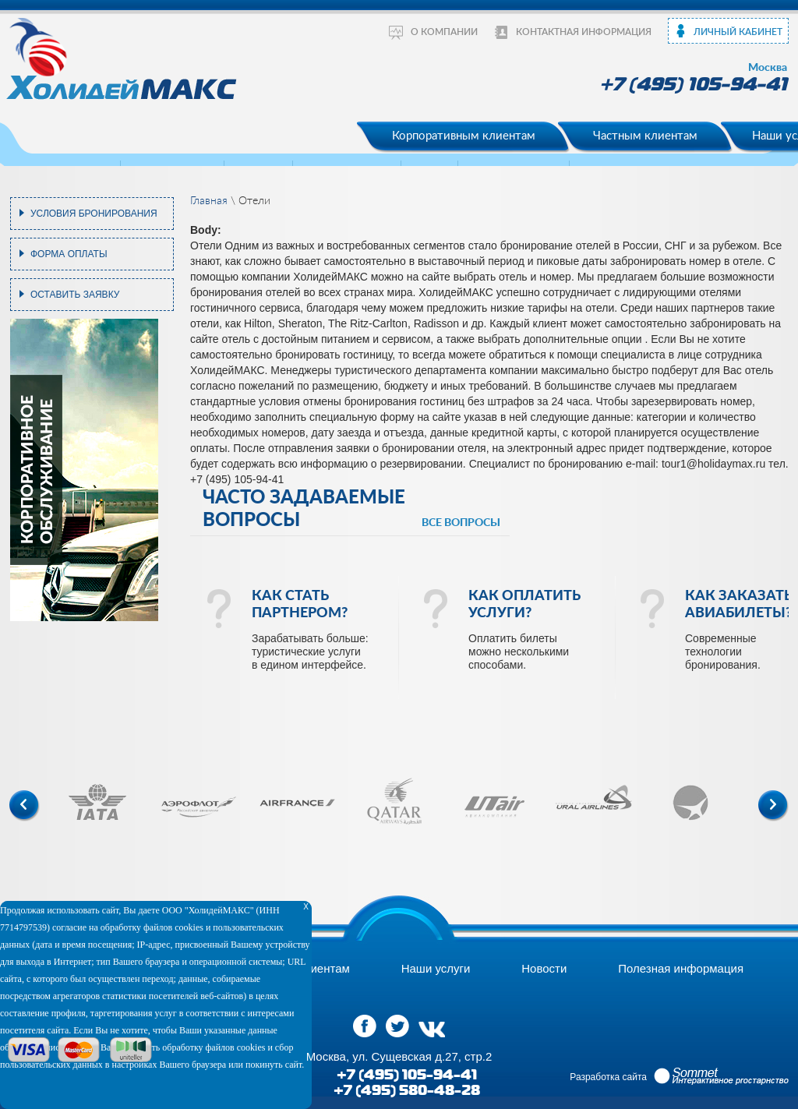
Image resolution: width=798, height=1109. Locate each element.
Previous (24, 805)
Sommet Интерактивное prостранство (721, 1076)
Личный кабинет (738, 32)
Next (773, 805)
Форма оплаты (69, 254)
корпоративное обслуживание (36, 470)
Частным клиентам (645, 136)
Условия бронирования (93, 213)
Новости (544, 968)
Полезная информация (680, 968)
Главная (209, 201)
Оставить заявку (74, 294)
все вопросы (461, 522)
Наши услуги (436, 968)
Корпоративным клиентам (463, 136)
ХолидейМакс (123, 58)
